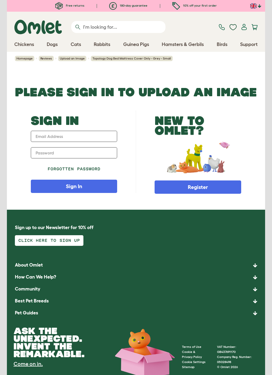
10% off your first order (194, 5)
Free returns (69, 5)
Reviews (46, 58)
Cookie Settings (194, 362)
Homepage (24, 58)
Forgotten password (74, 169)
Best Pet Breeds (32, 301)
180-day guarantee (128, 5)
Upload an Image (72, 58)
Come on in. (28, 364)
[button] (136, 313)
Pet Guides (26, 312)
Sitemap (188, 367)
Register (198, 187)
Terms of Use (191, 346)
